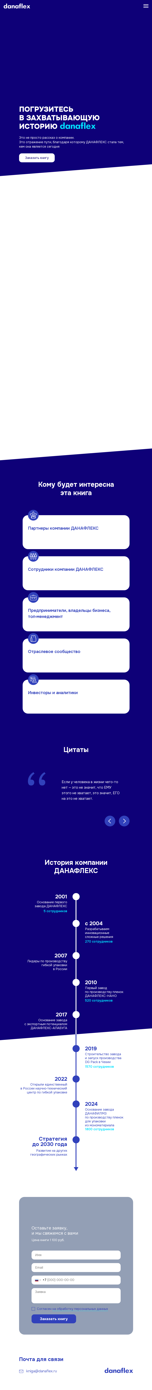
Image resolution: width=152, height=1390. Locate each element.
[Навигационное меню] (145, 6)
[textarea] (76, 1295)
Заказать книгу (37, 158)
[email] (76, 1267)
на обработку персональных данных (80, 1309)
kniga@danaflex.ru (41, 1371)
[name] (76, 1255)
